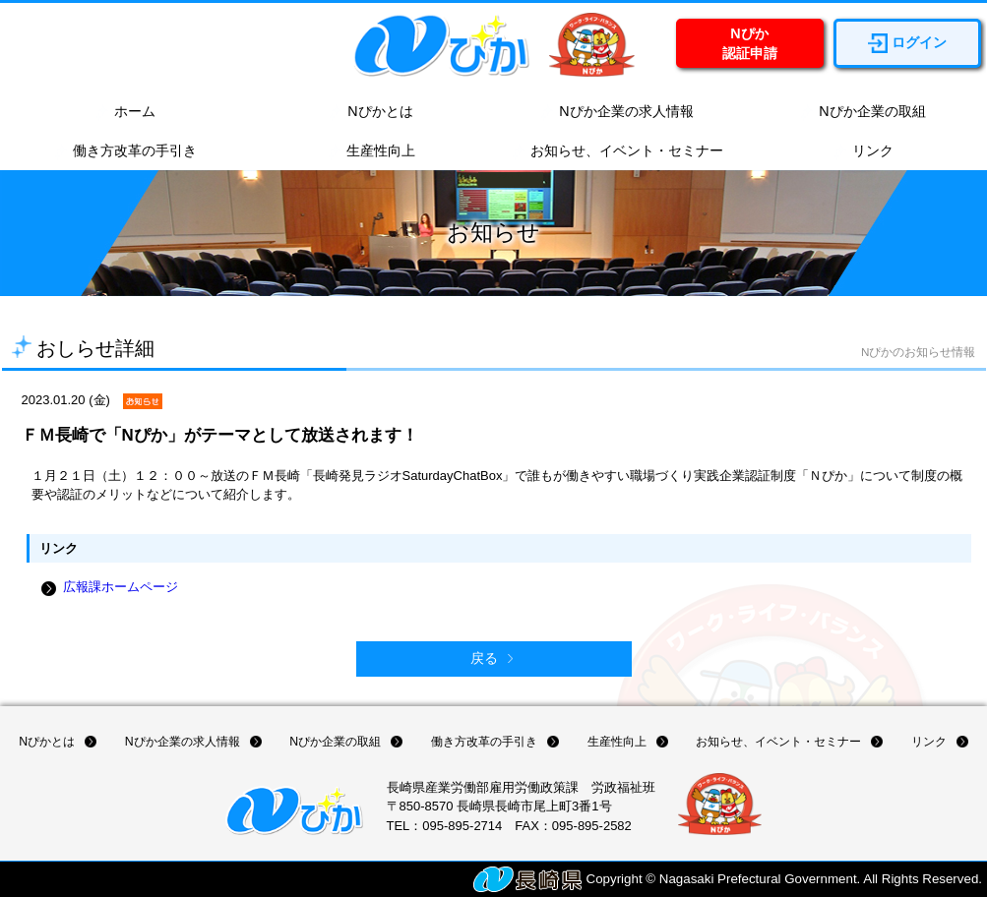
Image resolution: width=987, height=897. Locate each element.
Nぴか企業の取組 (862, 112)
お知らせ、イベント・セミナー (617, 151)
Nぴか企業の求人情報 (616, 112)
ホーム (124, 112)
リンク (863, 151)
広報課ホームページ (120, 586)
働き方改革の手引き (125, 151)
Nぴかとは (370, 112)
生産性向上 (371, 151)
